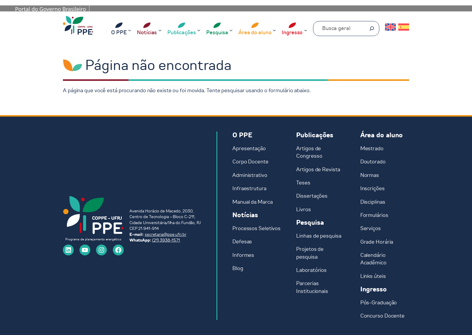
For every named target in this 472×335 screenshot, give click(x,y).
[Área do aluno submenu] (274, 30)
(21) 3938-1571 (166, 240)
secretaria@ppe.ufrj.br (165, 234)
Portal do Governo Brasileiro (50, 9)
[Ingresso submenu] (305, 30)
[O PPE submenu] (129, 30)
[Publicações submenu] (198, 30)
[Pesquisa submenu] (231, 30)
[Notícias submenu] (160, 30)
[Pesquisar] (372, 29)
